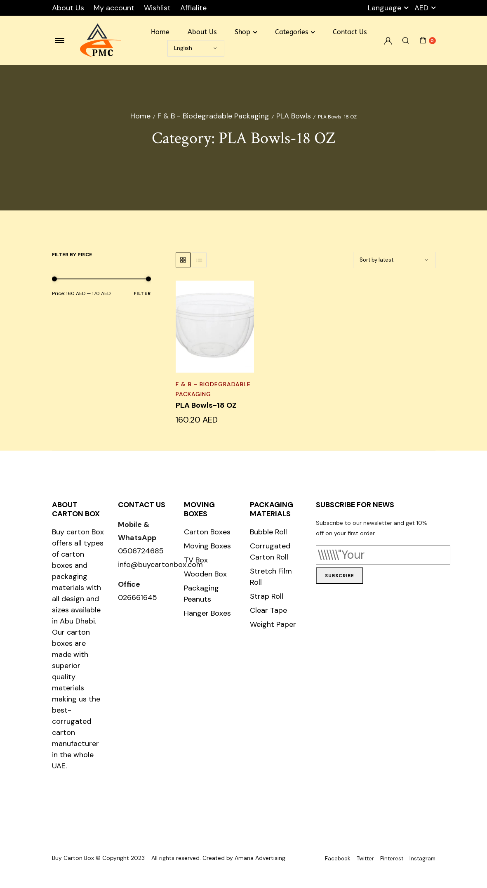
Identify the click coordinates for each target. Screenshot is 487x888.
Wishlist (157, 8)
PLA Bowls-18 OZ (206, 405)
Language (384, 8)
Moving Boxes (207, 546)
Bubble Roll (268, 532)
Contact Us (350, 32)
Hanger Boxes (207, 613)
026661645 (137, 597)
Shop (242, 32)
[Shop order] (394, 260)
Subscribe (339, 576)
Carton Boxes (207, 532)
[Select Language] (195, 48)
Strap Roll (266, 596)
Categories (291, 32)
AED (421, 8)
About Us (68, 8)
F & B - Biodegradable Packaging (213, 116)
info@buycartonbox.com (160, 564)
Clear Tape (268, 610)
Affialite (193, 8)
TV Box (196, 560)
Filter (142, 293)
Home (160, 32)
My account (114, 8)
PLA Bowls (293, 116)
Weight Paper (273, 624)
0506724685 (141, 551)
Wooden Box (205, 574)
